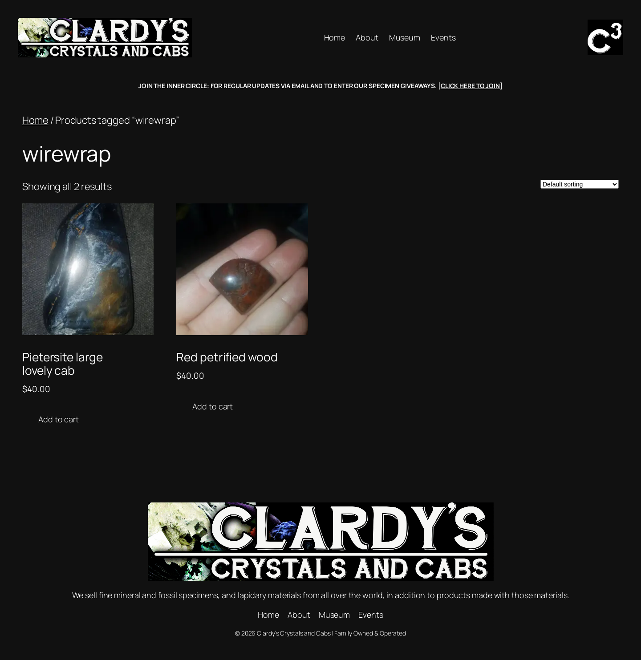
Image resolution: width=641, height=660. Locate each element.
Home (35, 120)
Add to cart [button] (58, 419)
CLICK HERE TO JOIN (470, 85)
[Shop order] (579, 184)
